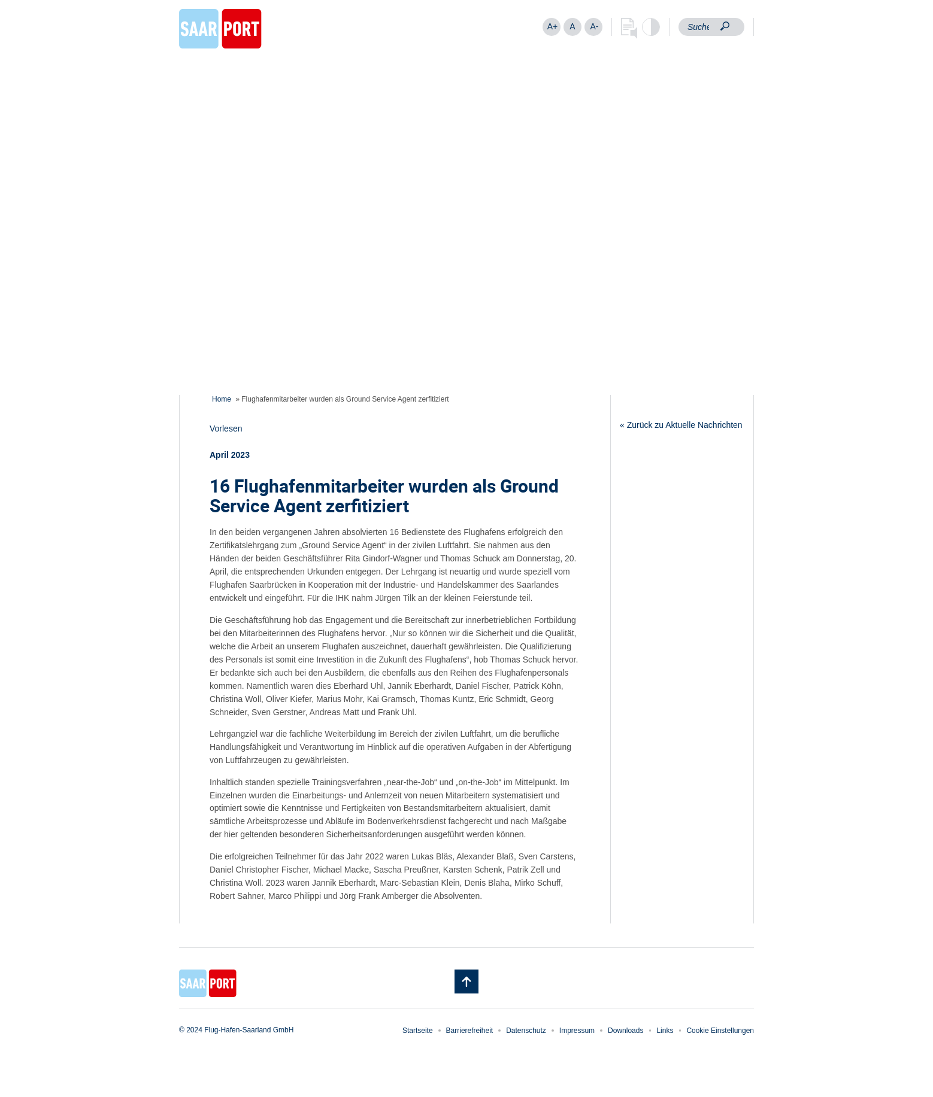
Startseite (417, 1030)
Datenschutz (526, 1030)
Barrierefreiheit (469, 1030)
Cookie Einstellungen (720, 1030)
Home (221, 399)
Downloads (625, 1030)
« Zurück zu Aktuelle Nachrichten (681, 425)
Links (664, 1030)
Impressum (577, 1030)
